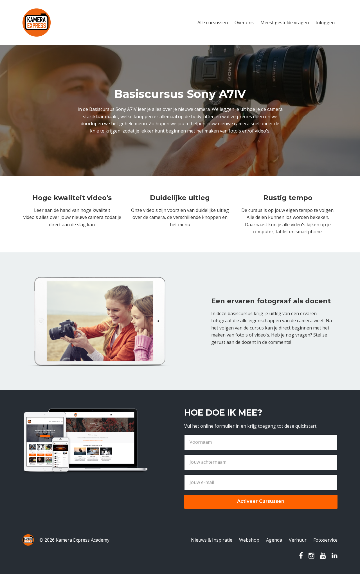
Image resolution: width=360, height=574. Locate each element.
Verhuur (298, 540)
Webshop (249, 540)
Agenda (274, 540)
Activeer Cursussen (260, 501)
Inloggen (325, 22)
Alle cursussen (212, 22)
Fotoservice (325, 540)
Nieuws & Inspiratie (211, 540)
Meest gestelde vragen (284, 22)
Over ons (244, 22)
